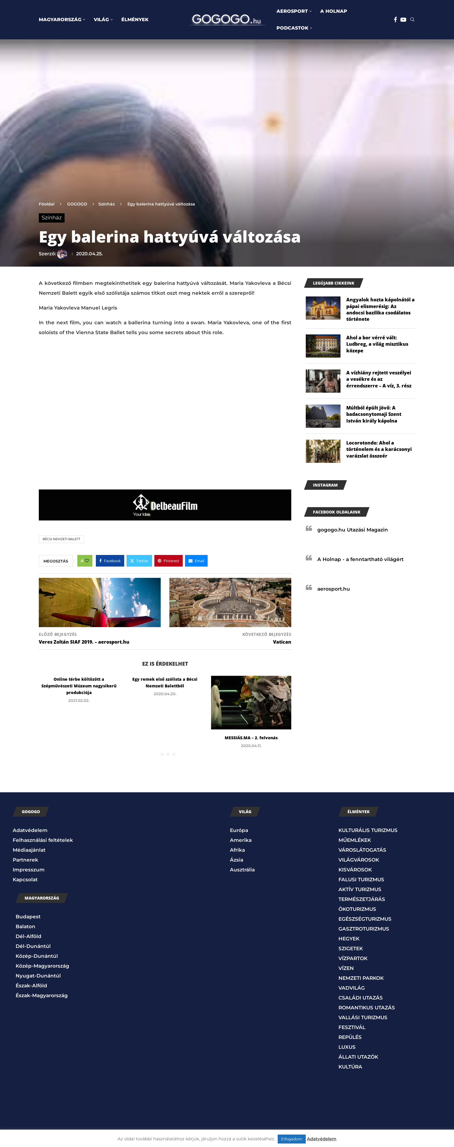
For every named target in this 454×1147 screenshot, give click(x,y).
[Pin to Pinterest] (168, 561)
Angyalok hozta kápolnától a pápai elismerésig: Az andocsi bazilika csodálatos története (380, 309)
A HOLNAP (333, 11)
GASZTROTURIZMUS (363, 929)
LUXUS (347, 1047)
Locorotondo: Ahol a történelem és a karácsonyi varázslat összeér (379, 449)
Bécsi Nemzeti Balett (61, 539)
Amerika (241, 840)
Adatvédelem (30, 830)
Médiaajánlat (29, 850)
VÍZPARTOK (352, 958)
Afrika (237, 850)
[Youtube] (403, 20)
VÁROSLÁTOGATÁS (362, 850)
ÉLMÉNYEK (135, 19)
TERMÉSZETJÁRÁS (361, 899)
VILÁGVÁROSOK (358, 860)
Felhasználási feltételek (43, 840)
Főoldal (46, 204)
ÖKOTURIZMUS (357, 909)
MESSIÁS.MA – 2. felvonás (251, 737)
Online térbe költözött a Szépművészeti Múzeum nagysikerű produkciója (78, 685)
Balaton (25, 926)
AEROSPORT (292, 11)
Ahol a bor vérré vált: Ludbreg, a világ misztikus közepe (377, 344)
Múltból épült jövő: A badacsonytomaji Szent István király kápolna (373, 414)
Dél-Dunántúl (33, 946)
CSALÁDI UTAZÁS (360, 998)
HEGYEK (348, 939)
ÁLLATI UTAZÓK (358, 1057)
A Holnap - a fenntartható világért (360, 559)
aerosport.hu (333, 589)
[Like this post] (87, 561)
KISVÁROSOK (355, 870)
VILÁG (101, 19)
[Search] (412, 20)
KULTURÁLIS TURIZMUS (368, 830)
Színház (106, 204)
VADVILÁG (351, 988)
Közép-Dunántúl (37, 956)
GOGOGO (77, 204)
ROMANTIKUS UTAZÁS (366, 1008)
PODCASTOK (292, 28)
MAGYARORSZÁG (60, 19)
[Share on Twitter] (139, 561)
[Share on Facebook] (110, 561)
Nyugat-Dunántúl (38, 976)
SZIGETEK (350, 948)
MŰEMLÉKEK (354, 840)
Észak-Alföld (31, 985)
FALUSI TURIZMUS (361, 879)
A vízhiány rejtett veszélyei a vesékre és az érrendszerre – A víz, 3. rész (378, 379)
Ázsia (236, 860)
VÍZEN (346, 968)
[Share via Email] (196, 561)
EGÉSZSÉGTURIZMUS (364, 919)
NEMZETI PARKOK (361, 978)
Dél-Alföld (28, 936)
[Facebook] (395, 20)
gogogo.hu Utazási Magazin (352, 530)
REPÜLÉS (350, 1037)
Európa (239, 830)
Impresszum (29, 870)
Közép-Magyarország (42, 966)
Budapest (28, 917)
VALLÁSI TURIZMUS (362, 1017)
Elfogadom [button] (291, 1139)
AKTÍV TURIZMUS (359, 889)
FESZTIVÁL (351, 1027)
